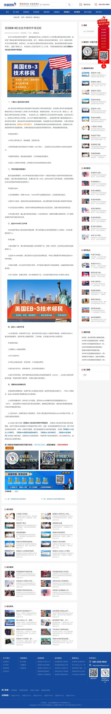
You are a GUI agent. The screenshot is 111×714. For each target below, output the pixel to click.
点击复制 (9, 448)
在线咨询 (103, 47)
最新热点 (75, 658)
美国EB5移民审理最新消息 (91, 350)
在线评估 (6, 671)
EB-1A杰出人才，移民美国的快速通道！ (85, 665)
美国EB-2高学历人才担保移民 (47, 668)
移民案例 (6, 668)
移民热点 (37, 17)
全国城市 (6, 662)
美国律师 (46, 12)
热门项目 (16, 12)
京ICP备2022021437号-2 (73, 705)
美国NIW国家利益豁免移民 (27, 432)
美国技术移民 (45, 690)
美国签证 (67, 12)
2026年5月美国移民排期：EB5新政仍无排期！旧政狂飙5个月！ (93, 341)
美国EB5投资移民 (43, 671)
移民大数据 (88, 12)
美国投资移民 (23, 690)
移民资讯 (99, 12)
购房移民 (103, 32)
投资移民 (36, 12)
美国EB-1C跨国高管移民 (45, 674)
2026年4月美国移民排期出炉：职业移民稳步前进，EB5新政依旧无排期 (94, 344)
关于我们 (6, 658)
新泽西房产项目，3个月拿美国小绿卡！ (85, 668)
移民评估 (103, 44)
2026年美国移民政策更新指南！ (92, 347)
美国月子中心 (15, 695)
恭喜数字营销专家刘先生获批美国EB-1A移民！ (70, 674)
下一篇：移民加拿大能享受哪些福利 (53, 499)
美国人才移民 (34, 690)
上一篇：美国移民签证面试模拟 (15, 499)
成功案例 (77, 12)
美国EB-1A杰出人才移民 (45, 662)
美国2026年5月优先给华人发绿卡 (83, 671)
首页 (7, 12)
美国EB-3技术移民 (48, 432)
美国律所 (23, 658)
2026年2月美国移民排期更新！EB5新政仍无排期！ (93, 360)
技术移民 (103, 35)
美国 (16, 491)
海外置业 (103, 38)
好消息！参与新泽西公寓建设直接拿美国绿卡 (94, 338)
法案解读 (57, 12)
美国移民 (26, 12)
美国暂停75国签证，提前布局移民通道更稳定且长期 (94, 357)
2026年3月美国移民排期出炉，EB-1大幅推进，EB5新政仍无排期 (94, 354)
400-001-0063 (39, 445)
